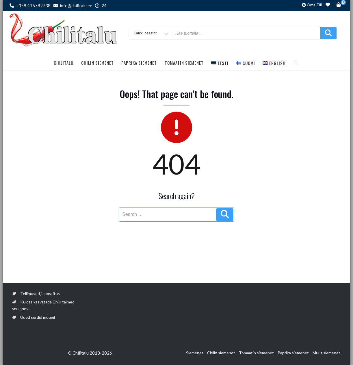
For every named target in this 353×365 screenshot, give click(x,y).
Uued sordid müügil (37, 317)
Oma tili (314, 4)
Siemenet (194, 352)
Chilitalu (63, 63)
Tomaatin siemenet (184, 63)
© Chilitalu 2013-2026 (90, 352)
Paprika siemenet (139, 63)
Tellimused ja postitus (40, 293)
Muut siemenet (326, 352)
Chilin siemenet (97, 63)
